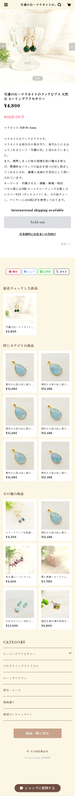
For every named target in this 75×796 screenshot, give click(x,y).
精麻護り (9, 702)
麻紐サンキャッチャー (18, 714)
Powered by (37, 757)
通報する (66, 243)
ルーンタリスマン (15, 678)
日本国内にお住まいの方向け (37, 234)
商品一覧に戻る (37, 733)
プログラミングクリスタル (21, 666)
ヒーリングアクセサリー (19, 654)
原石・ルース (12, 690)
